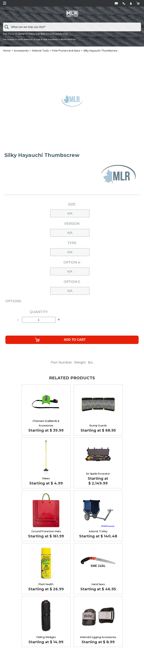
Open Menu (4, 3)
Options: (13, 301)
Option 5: (72, 282)
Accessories (21, 50)
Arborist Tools (40, 50)
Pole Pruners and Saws (66, 50)
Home (7, 50)
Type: (72, 243)
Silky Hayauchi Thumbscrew (100, 50)
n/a (69, 213)
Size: (72, 204)
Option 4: (72, 262)
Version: (72, 224)
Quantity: (39, 312)
